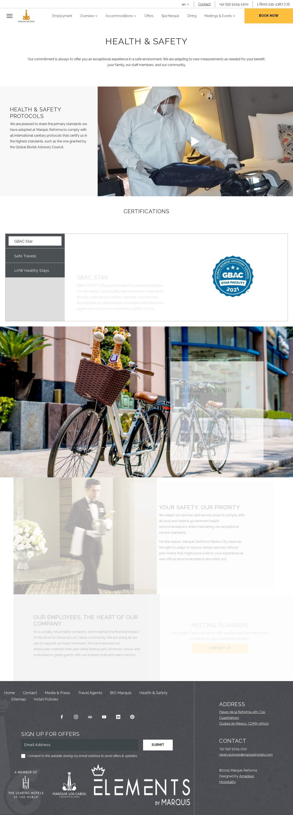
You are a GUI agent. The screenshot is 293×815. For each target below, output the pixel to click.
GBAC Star (23, 241)
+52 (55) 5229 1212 (233, 749)
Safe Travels (25, 256)
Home (9, 693)
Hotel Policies (46, 699)
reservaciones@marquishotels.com (246, 755)
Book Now (268, 16)
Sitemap (18, 699)
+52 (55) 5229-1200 (233, 4)
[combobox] (186, 4)
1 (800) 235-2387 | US (273, 4)
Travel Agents (90, 693)
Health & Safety (153, 693)
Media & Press (57, 693)
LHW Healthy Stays (31, 270)
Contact (204, 4)
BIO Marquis (120, 693)
